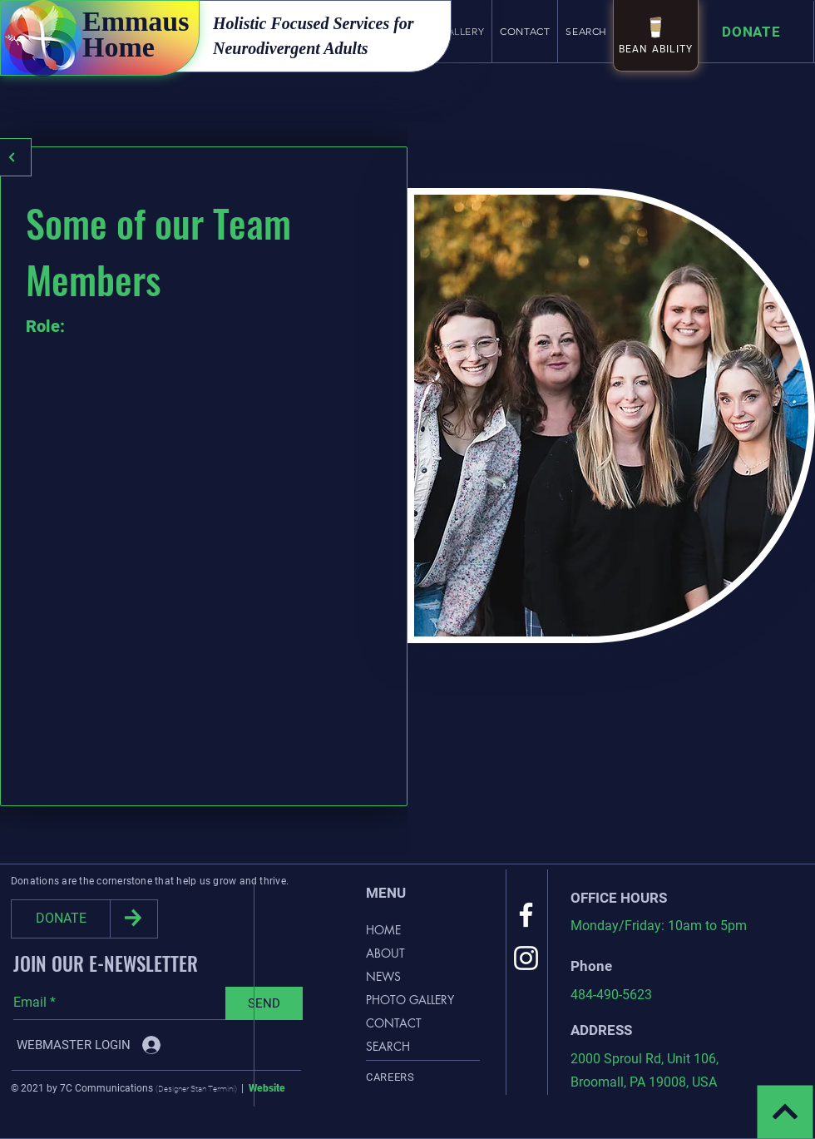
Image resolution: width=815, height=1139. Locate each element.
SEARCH (388, 1046)
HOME (383, 930)
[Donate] (755, 32)
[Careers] (423, 1076)
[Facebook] (526, 915)
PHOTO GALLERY (410, 1000)
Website (267, 1088)
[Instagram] (526, 958)
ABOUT (385, 953)
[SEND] (264, 1003)
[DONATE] (61, 918)
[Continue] (785, 1112)
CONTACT (394, 1023)
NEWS (383, 976)
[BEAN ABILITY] (656, 36)
